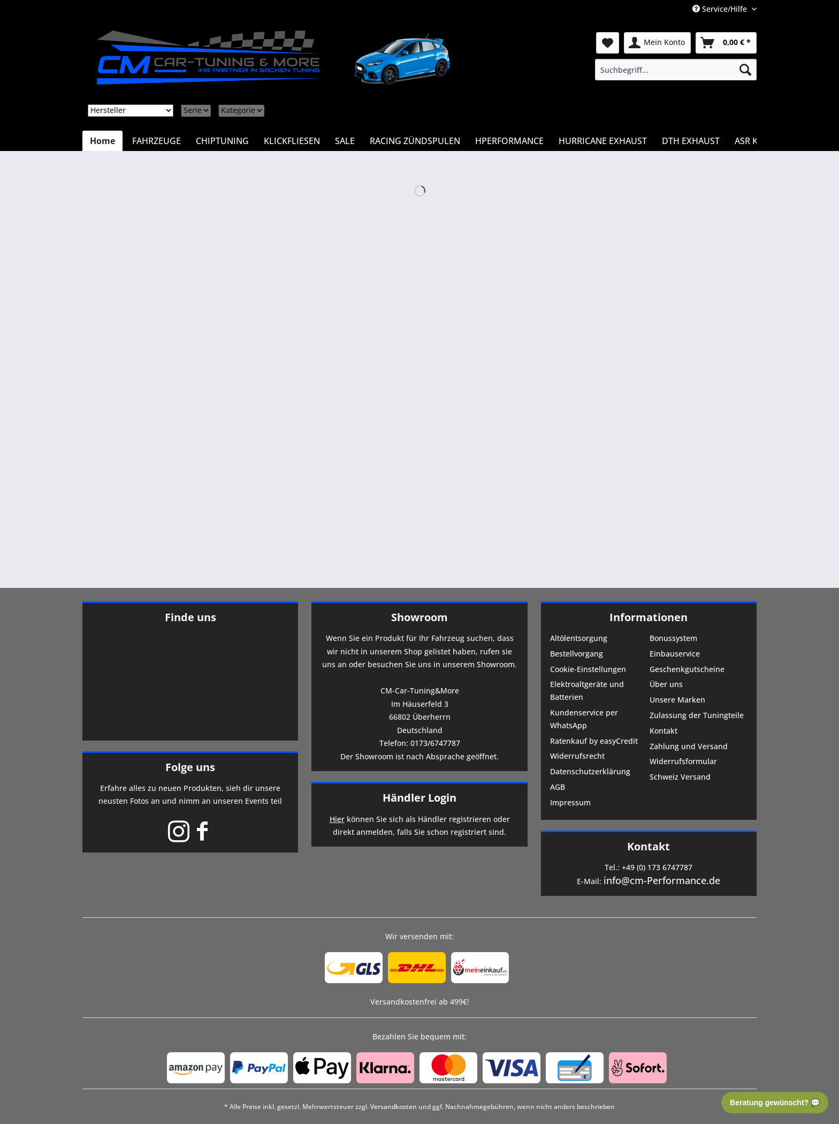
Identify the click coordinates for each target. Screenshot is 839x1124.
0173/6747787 (435, 743)
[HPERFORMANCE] (509, 141)
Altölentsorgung (578, 638)
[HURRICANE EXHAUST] (602, 141)
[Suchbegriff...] (676, 69)
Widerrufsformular (683, 761)
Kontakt (663, 731)
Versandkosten (393, 1106)
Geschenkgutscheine (687, 669)
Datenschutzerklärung (590, 771)
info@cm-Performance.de (662, 880)
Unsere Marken (677, 700)
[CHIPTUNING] (222, 141)
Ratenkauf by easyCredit (594, 741)
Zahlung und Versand (689, 746)
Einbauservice (675, 653)
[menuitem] (676, 69)
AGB (557, 787)
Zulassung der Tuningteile (697, 715)
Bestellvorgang (576, 653)
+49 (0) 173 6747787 (657, 867)
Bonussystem (673, 638)
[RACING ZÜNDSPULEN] (415, 141)
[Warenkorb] (726, 43)
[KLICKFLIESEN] (291, 141)
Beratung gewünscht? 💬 (775, 1102)
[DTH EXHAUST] (690, 141)
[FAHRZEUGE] (156, 141)
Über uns (666, 684)
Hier (337, 819)
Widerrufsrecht (577, 756)
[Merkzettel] (607, 43)
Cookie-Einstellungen (588, 669)
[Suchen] (745, 69)
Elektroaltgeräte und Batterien (587, 690)
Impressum (570, 802)
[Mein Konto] (657, 43)
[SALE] (344, 141)
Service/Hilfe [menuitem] (720, 9)
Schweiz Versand (680, 777)
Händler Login (419, 797)
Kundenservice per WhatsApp (584, 718)
